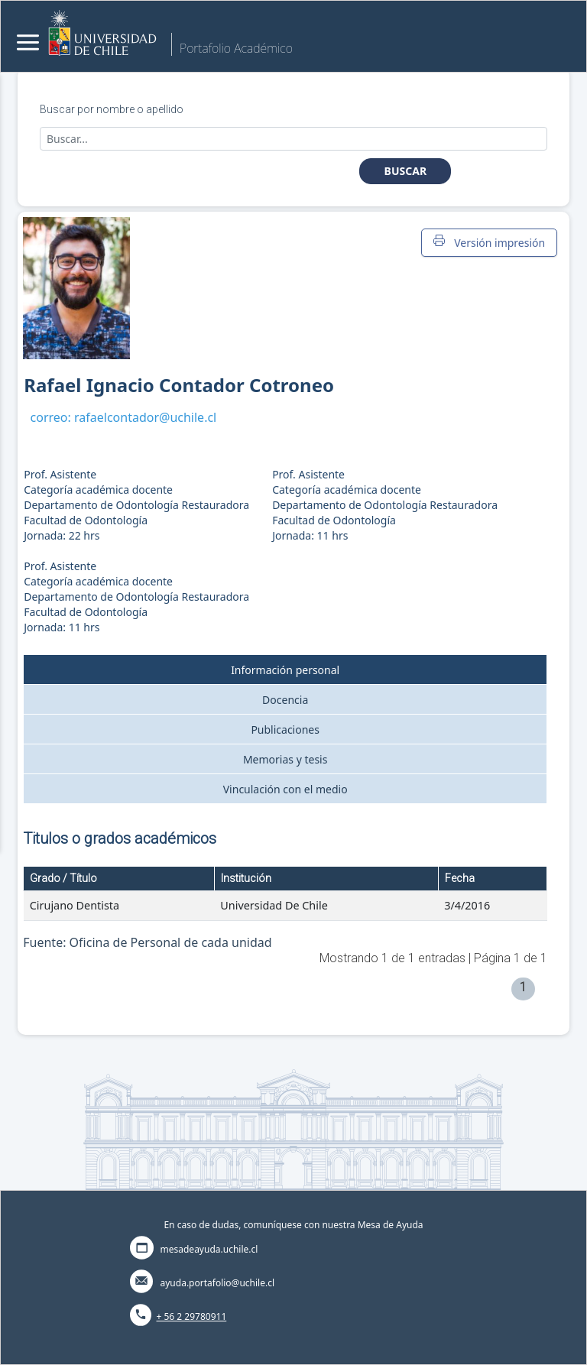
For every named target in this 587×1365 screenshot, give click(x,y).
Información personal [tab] (285, 670)
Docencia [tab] (285, 699)
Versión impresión (489, 242)
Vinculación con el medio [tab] (285, 789)
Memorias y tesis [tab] (285, 759)
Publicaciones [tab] (285, 729)
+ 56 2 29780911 (192, 1316)
